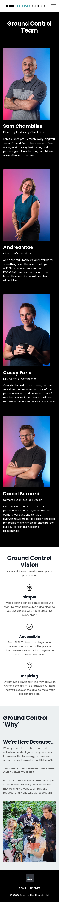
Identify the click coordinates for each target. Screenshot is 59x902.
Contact (35, 888)
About (22, 888)
